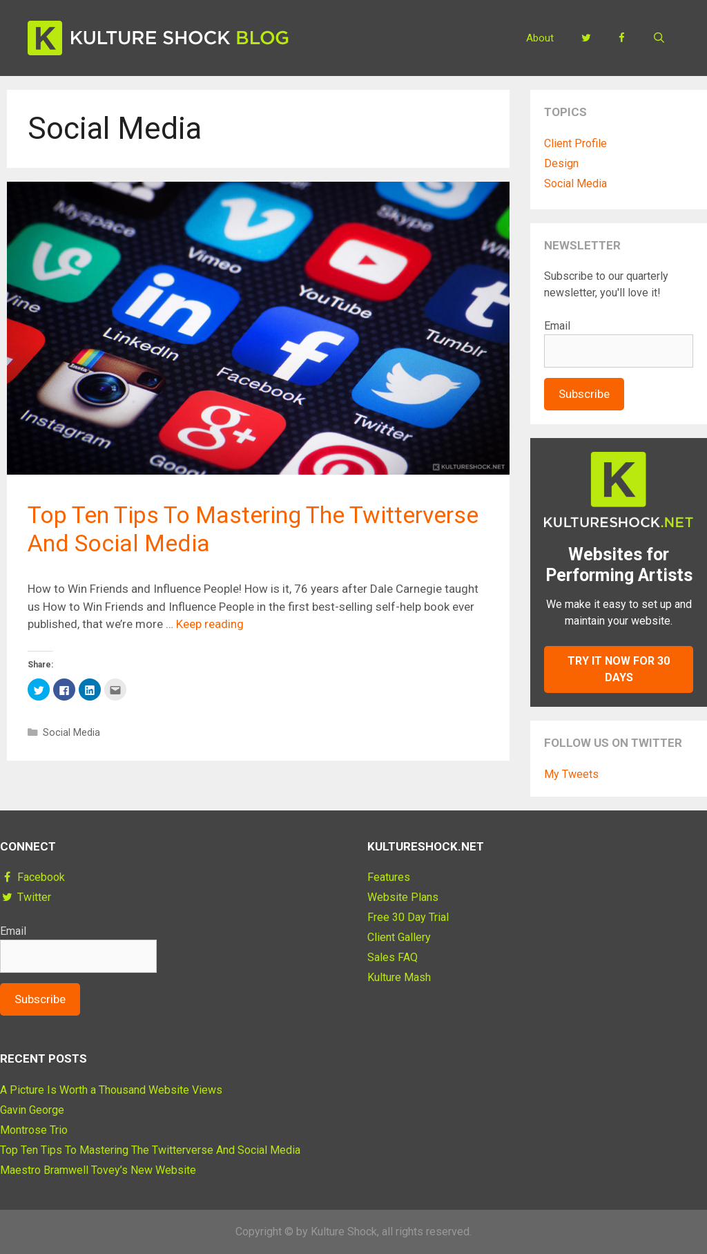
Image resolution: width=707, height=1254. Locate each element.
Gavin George (32, 1110)
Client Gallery (399, 937)
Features (388, 877)
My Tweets (571, 774)
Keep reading (210, 624)
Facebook (32, 877)
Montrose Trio (34, 1130)
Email (557, 325)
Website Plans (402, 897)
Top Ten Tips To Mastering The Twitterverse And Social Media (150, 1150)
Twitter (25, 897)
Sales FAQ (392, 957)
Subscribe (584, 394)
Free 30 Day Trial (408, 917)
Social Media (71, 733)
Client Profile (575, 143)
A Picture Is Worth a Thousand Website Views (111, 1089)
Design (561, 163)
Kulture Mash (399, 977)
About (540, 38)
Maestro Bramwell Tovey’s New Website (98, 1170)
